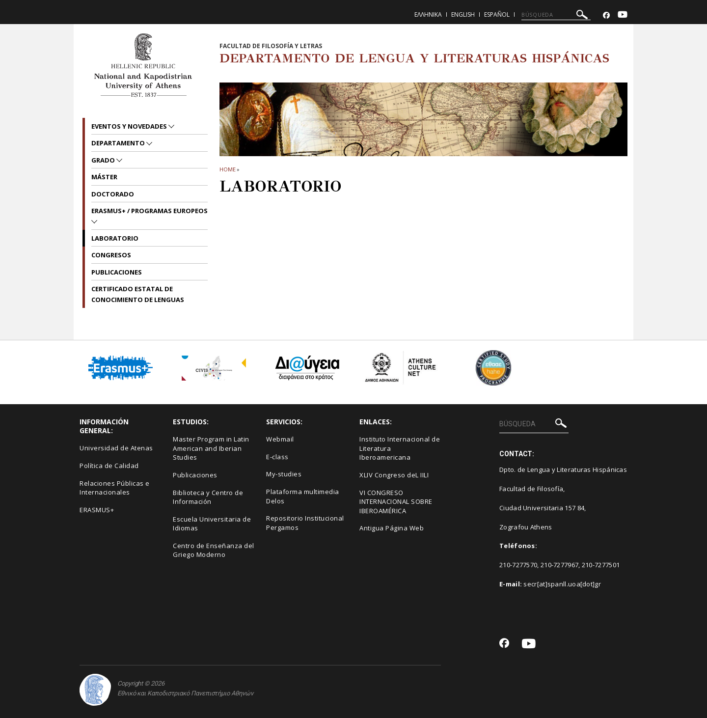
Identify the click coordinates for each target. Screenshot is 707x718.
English (463, 14)
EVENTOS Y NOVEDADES (129, 126)
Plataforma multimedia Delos (302, 496)
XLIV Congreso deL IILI (394, 474)
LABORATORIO (114, 238)
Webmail (280, 439)
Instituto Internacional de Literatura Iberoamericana (399, 448)
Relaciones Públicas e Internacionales (115, 488)
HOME (227, 169)
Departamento (118, 142)
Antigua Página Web (391, 528)
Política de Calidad (109, 465)
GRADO (103, 160)
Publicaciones (116, 272)
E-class (277, 456)
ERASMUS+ (97, 509)
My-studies (283, 473)
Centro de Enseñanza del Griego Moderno (213, 550)
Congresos (111, 254)
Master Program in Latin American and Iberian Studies (211, 448)
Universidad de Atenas (116, 447)
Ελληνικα (428, 14)
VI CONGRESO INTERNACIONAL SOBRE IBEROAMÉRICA (396, 501)
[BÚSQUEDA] (556, 14)
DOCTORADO (112, 194)
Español (497, 14)
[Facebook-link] (606, 15)
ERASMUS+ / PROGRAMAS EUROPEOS (149, 210)
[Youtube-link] (622, 15)
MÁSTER (104, 176)
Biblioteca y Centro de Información (208, 497)
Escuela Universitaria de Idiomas (212, 524)
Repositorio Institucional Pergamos (305, 523)
